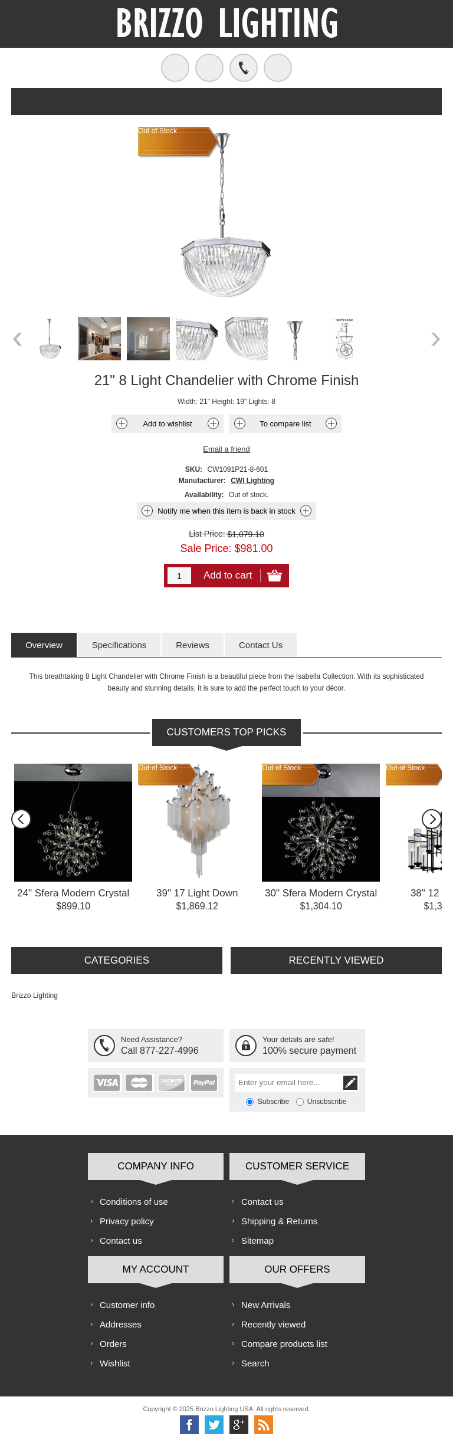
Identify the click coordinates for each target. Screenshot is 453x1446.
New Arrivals (265, 1305)
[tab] (44, 645)
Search (255, 1363)
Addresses (121, 1324)
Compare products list (284, 1344)
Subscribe (273, 1101)
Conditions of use (134, 1202)
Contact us (121, 1240)
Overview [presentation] (44, 645)
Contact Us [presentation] (261, 645)
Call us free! (244, 68)
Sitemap (257, 1240)
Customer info (127, 1305)
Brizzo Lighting (34, 995)
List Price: (207, 533)
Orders (113, 1344)
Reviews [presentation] (192, 645)
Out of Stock (157, 768)
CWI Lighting (252, 480)
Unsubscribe (327, 1101)
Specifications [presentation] (119, 645)
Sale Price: (205, 548)
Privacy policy (127, 1221)
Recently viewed (273, 1324)
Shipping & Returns (279, 1221)
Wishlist (115, 1363)
